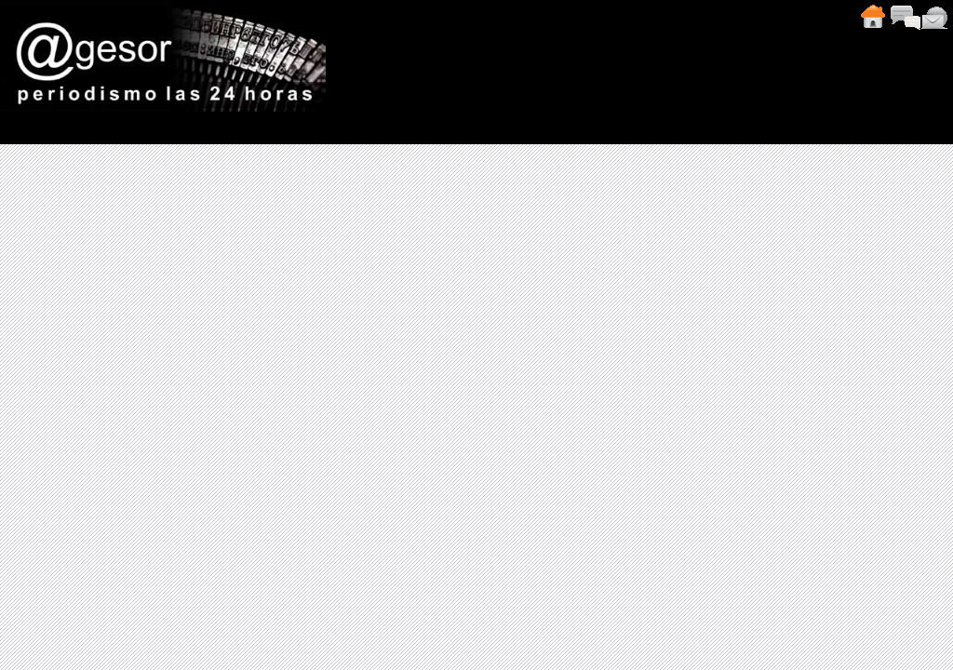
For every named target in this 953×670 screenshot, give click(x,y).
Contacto (934, 17)
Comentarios (904, 17)
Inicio (872, 17)
